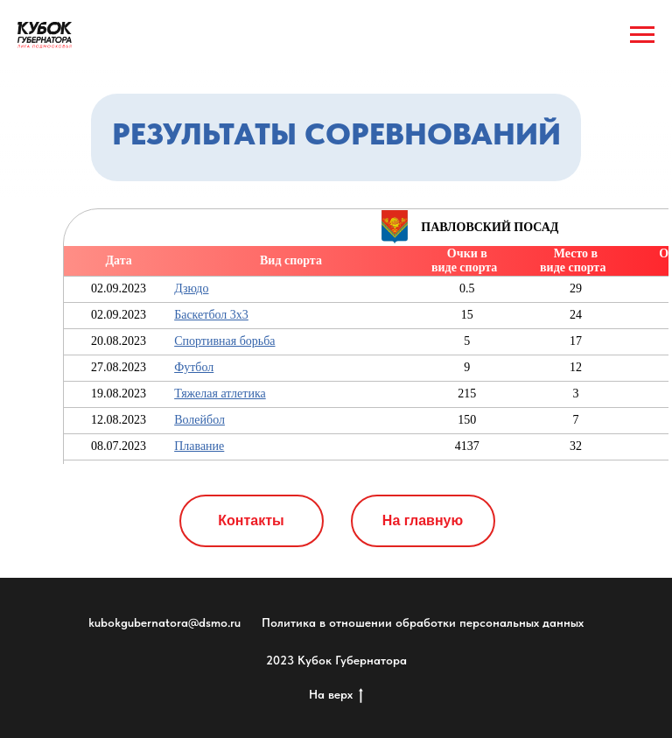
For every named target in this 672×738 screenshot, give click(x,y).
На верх (336, 695)
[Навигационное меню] (642, 35)
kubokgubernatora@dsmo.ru (164, 622)
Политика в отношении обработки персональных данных (423, 622)
